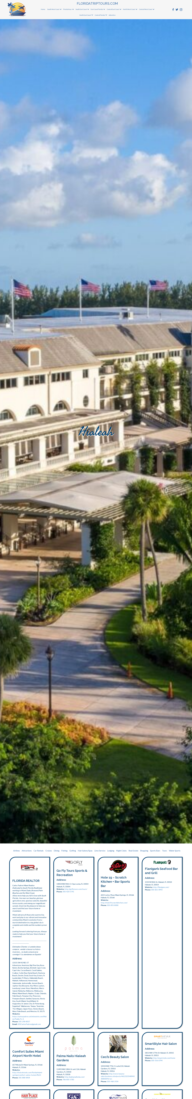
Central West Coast (145, 9)
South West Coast (53, 9)
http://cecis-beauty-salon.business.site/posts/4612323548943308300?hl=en (118, 1076)
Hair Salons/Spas (85, 850)
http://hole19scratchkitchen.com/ (114, 903)
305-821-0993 (156, 890)
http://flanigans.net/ (161, 887)
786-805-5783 (68, 1079)
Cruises (48, 850)
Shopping (144, 850)
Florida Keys (67, 9)
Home (43, 9)
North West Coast (129, 9)
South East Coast (81, 9)
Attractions (27, 850)
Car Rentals (39, 850)
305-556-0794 (156, 1060)
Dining (56, 850)
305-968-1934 (112, 1081)
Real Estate (133, 850)
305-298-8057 (24, 1021)
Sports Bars (155, 850)
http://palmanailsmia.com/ (75, 1077)
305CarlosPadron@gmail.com (29, 1024)
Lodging (110, 850)
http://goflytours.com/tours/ (76, 889)
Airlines (16, 850)
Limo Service (99, 850)
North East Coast (85, 15)
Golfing (72, 850)
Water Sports (174, 850)
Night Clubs (121, 850)
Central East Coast (113, 9)
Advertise (112, 15)
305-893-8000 (112, 905)
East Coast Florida (97, 9)
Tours (164, 850)
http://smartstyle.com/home (164, 1058)
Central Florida (100, 15)
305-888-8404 (24, 1078)
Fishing (64, 850)
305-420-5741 (68, 892)
